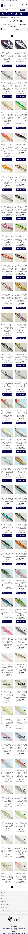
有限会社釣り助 (14, 925)
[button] (25, 14)
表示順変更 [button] (15, 29)
